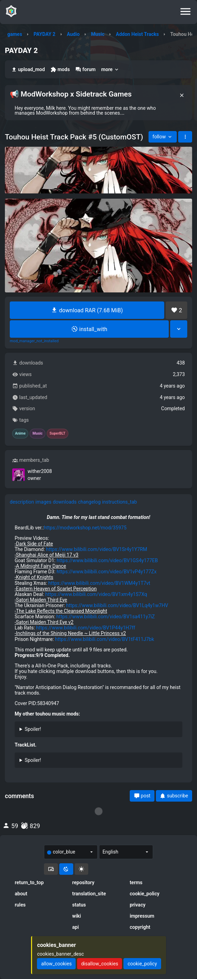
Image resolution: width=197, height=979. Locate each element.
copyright (140, 927)
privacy (137, 905)
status (79, 905)
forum (85, 69)
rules (20, 905)
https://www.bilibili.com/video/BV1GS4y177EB (107, 560)
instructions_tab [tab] (119, 502)
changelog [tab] (89, 502)
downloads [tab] (64, 502)
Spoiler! (33, 729)
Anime (20, 433)
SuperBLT (58, 433)
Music (97, 34)
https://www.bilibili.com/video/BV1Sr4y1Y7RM (96, 549)
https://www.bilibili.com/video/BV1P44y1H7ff (85, 627)
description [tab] (22, 502)
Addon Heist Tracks (137, 34)
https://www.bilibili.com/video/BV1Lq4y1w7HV (117, 605)
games (14, 34)
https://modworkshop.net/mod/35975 (85, 527)
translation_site (89, 893)
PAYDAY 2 (44, 34)
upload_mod (28, 69)
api (75, 927)
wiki (76, 916)
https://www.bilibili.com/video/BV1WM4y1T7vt (99, 583)
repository (83, 882)
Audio (73, 34)
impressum (142, 916)
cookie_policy (144, 893)
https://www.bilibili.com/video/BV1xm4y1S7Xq (96, 594)
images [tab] (44, 502)
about (21, 893)
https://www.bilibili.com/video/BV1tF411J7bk (104, 639)
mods (60, 69)
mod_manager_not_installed (34, 341)
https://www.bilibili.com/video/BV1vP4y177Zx (106, 571)
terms (136, 882)
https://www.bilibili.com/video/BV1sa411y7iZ (105, 616)
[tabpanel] (98, 644)
